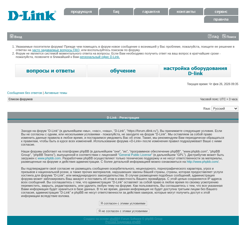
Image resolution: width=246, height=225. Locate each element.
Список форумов (21, 99)
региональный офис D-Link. (100, 57)
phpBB (114, 218)
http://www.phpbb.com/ (202, 161)
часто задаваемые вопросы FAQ (55, 50)
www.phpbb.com (49, 158)
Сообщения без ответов (24, 93)
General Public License (135, 154)
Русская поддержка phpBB (122, 222)
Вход (16, 37)
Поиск (229, 37)
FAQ (213, 37)
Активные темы (56, 93)
